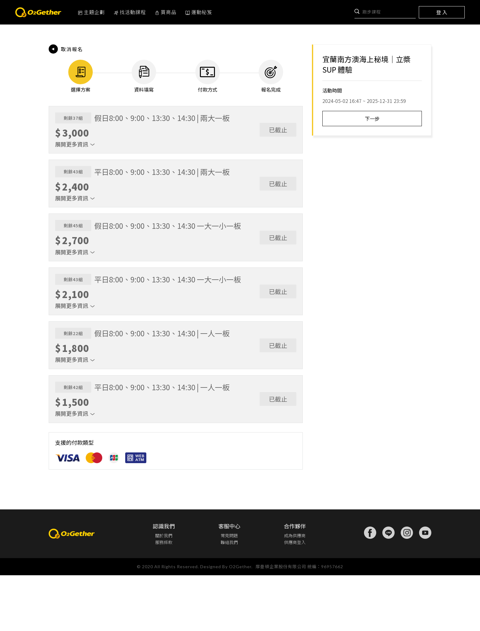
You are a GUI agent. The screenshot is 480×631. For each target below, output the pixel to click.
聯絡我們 (228, 597)
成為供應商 (293, 589)
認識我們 (164, 580)
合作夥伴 (294, 580)
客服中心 (228, 580)
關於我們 (164, 589)
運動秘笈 (199, 12)
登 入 (441, 12)
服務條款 (164, 597)
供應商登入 (293, 597)
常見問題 (228, 589)
